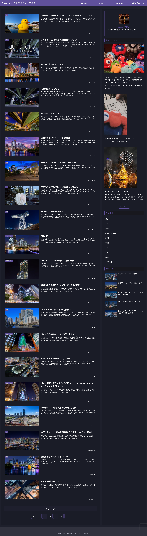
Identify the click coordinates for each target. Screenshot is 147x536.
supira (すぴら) (124, 27)
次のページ (50, 508)
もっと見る (124, 207)
